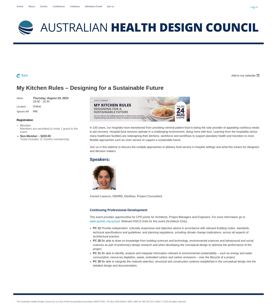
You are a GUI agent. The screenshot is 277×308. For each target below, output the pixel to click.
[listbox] (245, 75)
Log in (254, 7)
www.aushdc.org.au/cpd (105, 221)
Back (25, 75)
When (20, 98)
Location (21, 106)
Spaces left (23, 111)
